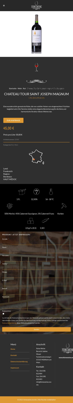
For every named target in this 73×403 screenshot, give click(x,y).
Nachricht (5, 297)
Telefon (4, 264)
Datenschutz (6, 311)
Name (4, 247)
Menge (4, 272)
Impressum (15, 368)
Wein (20, 88)
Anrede (5, 239)
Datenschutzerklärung (9, 323)
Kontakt (14, 355)
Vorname (5, 255)
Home (13, 349)
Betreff (4, 288)
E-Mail (4, 280)
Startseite (12, 88)
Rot (24, 88)
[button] (13, 120)
